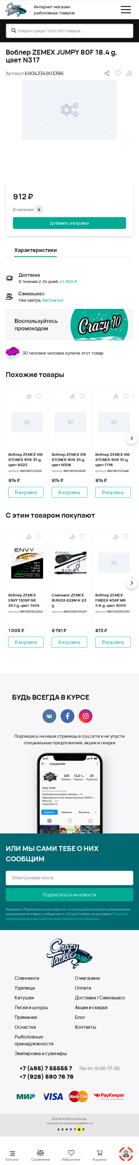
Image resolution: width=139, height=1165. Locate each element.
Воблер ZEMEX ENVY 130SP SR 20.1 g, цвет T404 (23, 600)
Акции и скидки (91, 1007)
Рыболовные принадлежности (34, 1040)
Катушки (24, 997)
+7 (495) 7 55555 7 (46, 1068)
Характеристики (35, 249)
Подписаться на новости (69, 895)
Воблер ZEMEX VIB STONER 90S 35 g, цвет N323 (25, 459)
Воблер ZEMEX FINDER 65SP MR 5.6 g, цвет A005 (110, 600)
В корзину (26, 492)
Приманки (26, 1017)
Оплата (83, 988)
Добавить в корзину (69, 223)
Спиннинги (27, 978)
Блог (80, 1017)
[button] (131, 438)
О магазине (87, 978)
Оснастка (25, 1027)
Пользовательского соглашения (72, 918)
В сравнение (129, 73)
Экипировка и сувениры (41, 1053)
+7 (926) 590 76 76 (47, 1077)
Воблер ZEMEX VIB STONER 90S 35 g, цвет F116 (112, 459)
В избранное (118, 73)
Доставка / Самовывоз (100, 997)
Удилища (25, 988)
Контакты (85, 1027)
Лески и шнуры (31, 1007)
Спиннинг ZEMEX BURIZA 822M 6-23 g (69, 600)
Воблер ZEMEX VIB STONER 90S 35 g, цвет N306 (69, 459)
